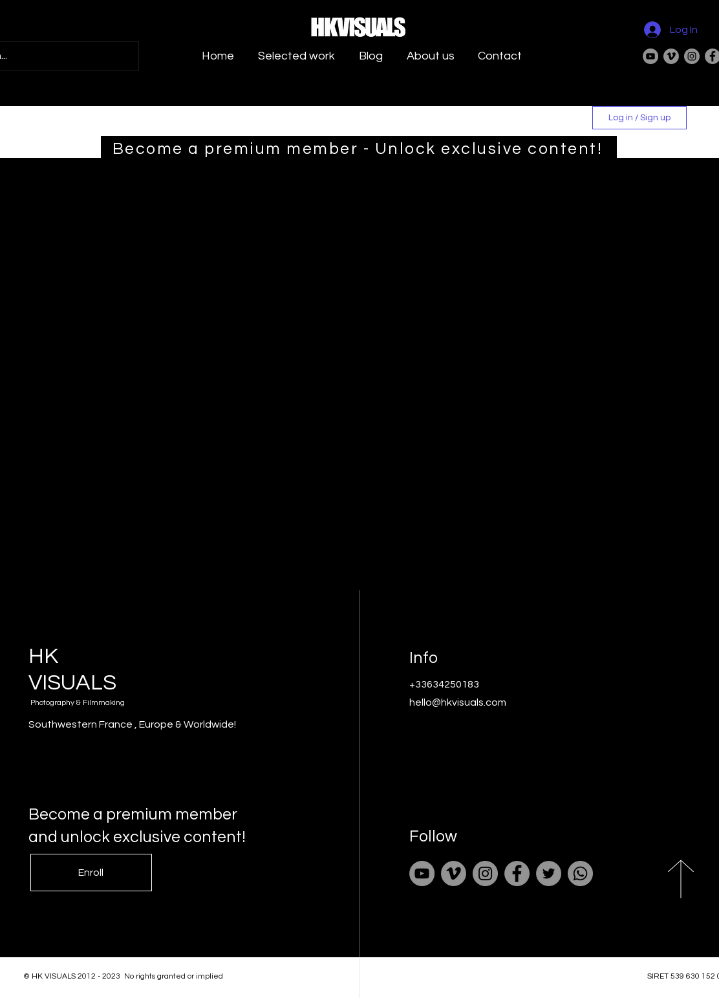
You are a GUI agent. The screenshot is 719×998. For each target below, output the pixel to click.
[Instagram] (692, 56)
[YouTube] (650, 56)
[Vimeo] (671, 56)
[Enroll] (91, 872)
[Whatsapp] (580, 873)
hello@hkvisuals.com (457, 702)
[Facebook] (517, 873)
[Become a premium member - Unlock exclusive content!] (359, 149)
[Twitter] (548, 873)
